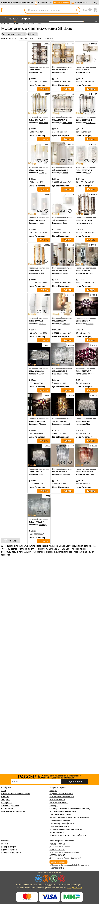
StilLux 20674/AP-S (37, 220)
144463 (93, 144)
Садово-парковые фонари (62, 823)
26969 (70, 395)
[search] (76, 10)
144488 (69, 94)
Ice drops (43, 173)
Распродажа (7, 808)
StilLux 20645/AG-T (84, 220)
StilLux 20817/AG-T (84, 120)
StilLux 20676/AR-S (60, 170)
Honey (65, 173)
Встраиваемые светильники (63, 811)
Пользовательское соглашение (15, 793)
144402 (69, 295)
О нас (3, 790)
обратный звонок (61, 3)
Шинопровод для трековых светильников (69, 817)
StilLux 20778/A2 (36, 321)
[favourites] (46, 60)
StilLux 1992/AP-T (59, 472)
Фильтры (10, 541)
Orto (40, 72)
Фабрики (5, 799)
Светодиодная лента (59, 826)
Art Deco (89, 273)
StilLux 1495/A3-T (36, 472)
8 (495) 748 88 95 (57, 844)
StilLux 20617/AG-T (37, 120)
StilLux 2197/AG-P (83, 371)
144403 (46, 295)
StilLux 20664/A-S (59, 220)
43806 (70, 345)
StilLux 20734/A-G (83, 70)
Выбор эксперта (8, 847)
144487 (93, 94)
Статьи (4, 844)
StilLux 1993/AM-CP (84, 472)
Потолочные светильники (62, 796)
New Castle (43, 123)
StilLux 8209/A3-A (59, 371)
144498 (46, 44)
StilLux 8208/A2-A (36, 371)
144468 (46, 144)
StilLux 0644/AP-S (36, 271)
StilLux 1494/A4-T (83, 421)
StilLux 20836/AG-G (37, 70)
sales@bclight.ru (81, 3)
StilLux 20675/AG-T (84, 170)
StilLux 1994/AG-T (36, 522)
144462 (46, 194)
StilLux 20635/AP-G (60, 70)
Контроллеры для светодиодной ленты (68, 835)
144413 (46, 245)
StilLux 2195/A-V (83, 321)
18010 (93, 395)
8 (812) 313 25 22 (57, 849)
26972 (93, 345)
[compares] (39, 60)
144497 (69, 44)
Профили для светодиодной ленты (66, 829)
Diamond (89, 323)
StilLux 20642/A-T (59, 271)
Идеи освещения (9, 850)
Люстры (53, 790)
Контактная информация (13, 811)
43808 (46, 345)
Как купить (6, 802)
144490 (46, 94)
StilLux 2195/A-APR (37, 421)
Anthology (66, 474)
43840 (93, 295)
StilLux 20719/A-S (59, 120)
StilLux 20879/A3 (83, 271)
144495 (93, 44)
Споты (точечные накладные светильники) (70, 808)
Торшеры (54, 805)
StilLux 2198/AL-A (59, 421)
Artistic (89, 223)
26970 (46, 395)
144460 (69, 194)
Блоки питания (57, 832)
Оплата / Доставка (10, 805)
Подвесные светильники (61, 793)
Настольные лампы (59, 802)
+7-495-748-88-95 (45, 3)
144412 (69, 245)
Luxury (41, 374)
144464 (69, 144)
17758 (70, 446)
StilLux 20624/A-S (36, 170)
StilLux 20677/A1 (59, 321)
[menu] (16, 18)
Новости (5, 796)
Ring (88, 424)
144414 (93, 194)
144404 (93, 245)
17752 (93, 446)
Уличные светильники (60, 820)
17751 (46, 496)
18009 (46, 446)
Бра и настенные (57, 799)
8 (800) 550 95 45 (57, 855)
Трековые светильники (60, 814)
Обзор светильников (11, 853)
